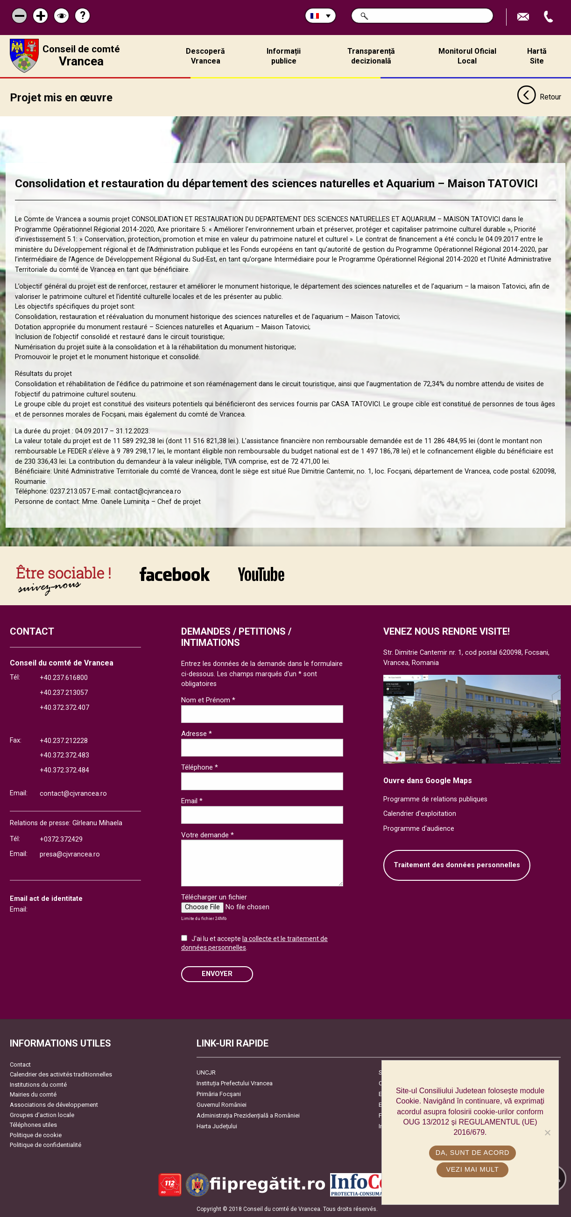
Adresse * (196, 733)
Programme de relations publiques (435, 799)
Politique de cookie (36, 1134)
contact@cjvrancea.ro (73, 793)
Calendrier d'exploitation (419, 813)
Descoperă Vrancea (205, 56)
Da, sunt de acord (472, 1152)
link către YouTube (261, 573)
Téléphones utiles (33, 1124)
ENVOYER (217, 973)
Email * (192, 801)
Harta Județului (217, 1125)
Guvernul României (222, 1104)
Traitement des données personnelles (457, 865)
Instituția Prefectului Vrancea (235, 1082)
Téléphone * (199, 767)
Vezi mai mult (472, 1169)
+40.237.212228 (64, 740)
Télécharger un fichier (214, 897)
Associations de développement (54, 1104)
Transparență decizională (371, 56)
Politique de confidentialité (45, 1144)
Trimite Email (524, 17)
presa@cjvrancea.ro (70, 854)
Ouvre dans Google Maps (427, 780)
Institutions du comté (38, 1084)
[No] (547, 1132)
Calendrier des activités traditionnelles (61, 1073)
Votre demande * (207, 834)
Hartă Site (537, 56)
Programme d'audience (418, 828)
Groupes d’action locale (42, 1114)
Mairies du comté (33, 1094)
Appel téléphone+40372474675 (550, 17)
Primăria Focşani (219, 1093)
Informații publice (284, 56)
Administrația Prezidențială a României (248, 1114)
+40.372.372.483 (64, 755)
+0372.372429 (61, 839)
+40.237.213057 (64, 692)
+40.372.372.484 (64, 770)
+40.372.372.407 (64, 707)
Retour (539, 97)
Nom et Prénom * (208, 700)
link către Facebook (175, 573)
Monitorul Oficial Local (467, 56)
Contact (20, 1064)
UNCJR (206, 1071)
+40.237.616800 (64, 678)
